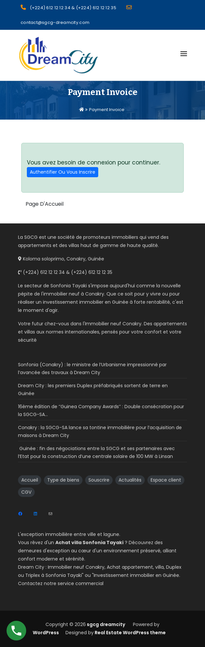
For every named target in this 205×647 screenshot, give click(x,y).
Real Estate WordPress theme (130, 632)
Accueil (29, 480)
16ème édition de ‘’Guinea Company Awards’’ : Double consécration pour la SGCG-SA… (101, 410)
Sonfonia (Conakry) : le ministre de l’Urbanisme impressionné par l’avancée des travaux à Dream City (92, 368)
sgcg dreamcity (105, 624)
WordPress (46, 632)
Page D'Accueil (45, 204)
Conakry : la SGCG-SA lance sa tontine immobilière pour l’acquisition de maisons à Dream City (100, 431)
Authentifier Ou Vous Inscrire (62, 172)
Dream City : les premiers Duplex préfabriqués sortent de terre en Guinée (93, 389)
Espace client (166, 480)
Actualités (130, 480)
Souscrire (98, 480)
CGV (26, 492)
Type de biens (63, 480)
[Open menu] (183, 53)
